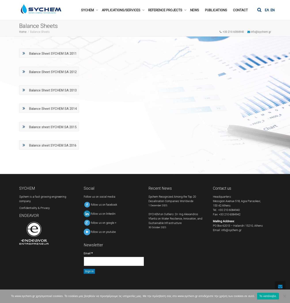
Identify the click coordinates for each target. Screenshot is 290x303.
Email (88, 253)
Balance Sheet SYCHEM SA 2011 (49, 53)
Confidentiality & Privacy (34, 208)
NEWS (194, 10)
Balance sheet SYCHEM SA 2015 (49, 126)
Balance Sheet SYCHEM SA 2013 (49, 90)
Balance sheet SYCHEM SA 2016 (49, 145)
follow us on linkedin (100, 213)
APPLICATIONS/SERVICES (121, 10)
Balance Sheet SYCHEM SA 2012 (49, 71)
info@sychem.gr (231, 230)
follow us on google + (100, 222)
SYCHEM (88, 10)
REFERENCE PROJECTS (165, 10)
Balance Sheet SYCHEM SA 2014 (49, 108)
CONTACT (240, 10)
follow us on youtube (100, 232)
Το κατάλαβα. (268, 296)
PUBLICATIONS (216, 10)
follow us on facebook (100, 204)
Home (23, 31)
